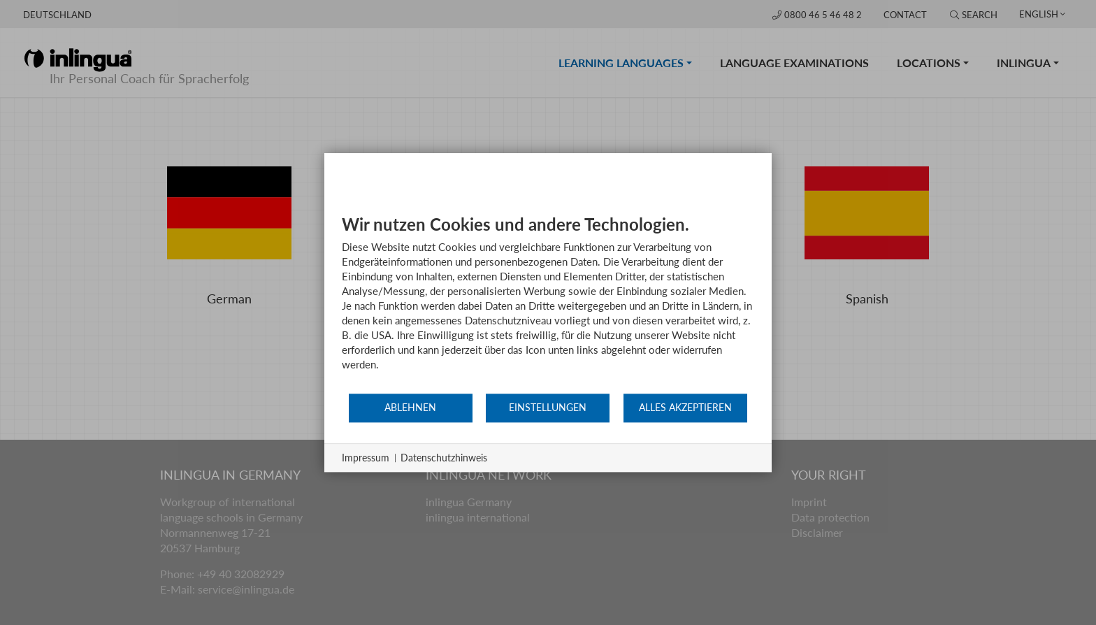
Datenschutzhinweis (444, 458)
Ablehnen (410, 407)
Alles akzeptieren (685, 407)
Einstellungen (547, 407)
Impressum (365, 458)
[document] (548, 303)
